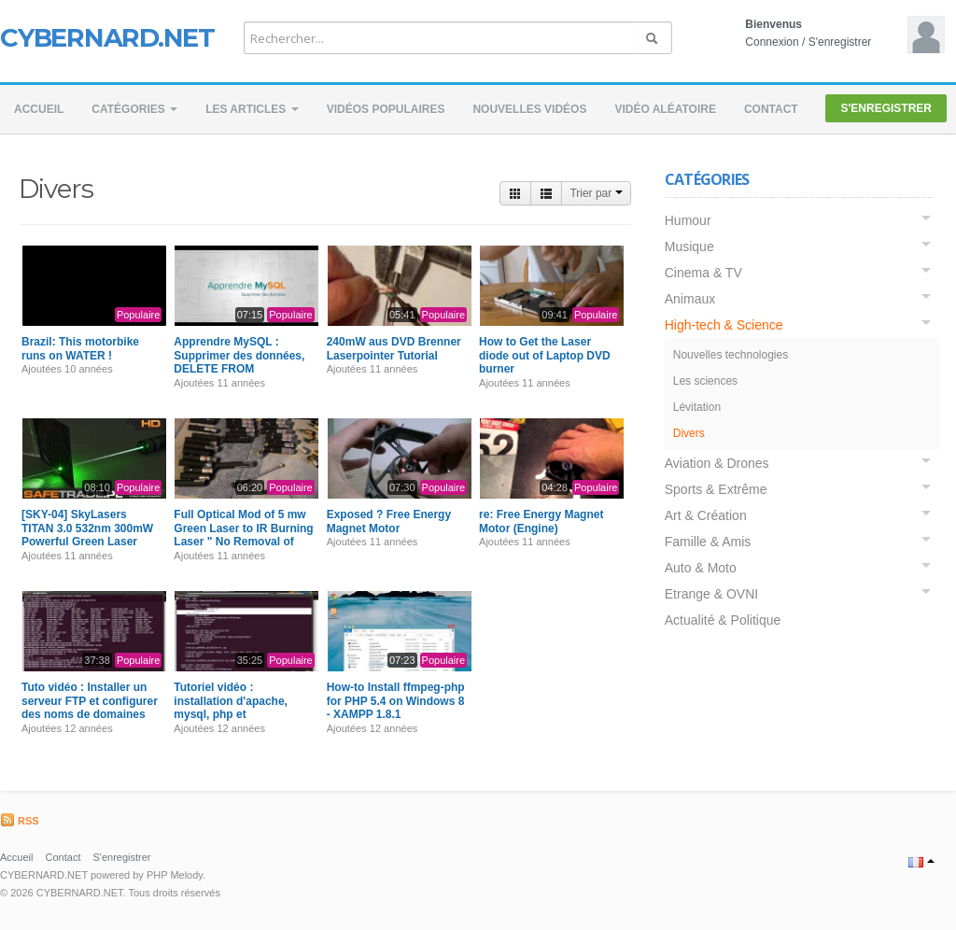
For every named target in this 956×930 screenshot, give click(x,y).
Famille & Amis (708, 541)
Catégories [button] (134, 109)
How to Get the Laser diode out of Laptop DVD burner (545, 355)
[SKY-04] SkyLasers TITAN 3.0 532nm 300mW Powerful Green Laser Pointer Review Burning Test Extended (87, 541)
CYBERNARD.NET (107, 37)
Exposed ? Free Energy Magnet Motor (389, 521)
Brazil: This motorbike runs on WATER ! (80, 348)
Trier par (595, 193)
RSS (19, 820)
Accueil (38, 109)
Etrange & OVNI (711, 593)
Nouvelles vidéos (529, 109)
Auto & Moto (701, 567)
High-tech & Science (724, 324)
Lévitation (697, 407)
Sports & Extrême (716, 489)
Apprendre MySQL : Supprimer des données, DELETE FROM (239, 355)
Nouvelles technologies (730, 354)
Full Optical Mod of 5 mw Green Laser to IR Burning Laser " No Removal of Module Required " (243, 534)
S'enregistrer (840, 42)
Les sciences (705, 381)
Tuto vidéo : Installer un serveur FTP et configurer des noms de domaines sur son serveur (89, 707)
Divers (689, 433)
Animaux (690, 298)
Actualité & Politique (723, 620)
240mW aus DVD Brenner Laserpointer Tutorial (394, 348)
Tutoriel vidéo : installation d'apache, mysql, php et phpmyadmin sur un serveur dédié (231, 714)
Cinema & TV (703, 272)
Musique (689, 246)
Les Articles (252, 109)
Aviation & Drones (717, 463)
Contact (771, 109)
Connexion (771, 42)
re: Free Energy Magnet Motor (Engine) (541, 521)
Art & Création (706, 515)
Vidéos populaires (386, 109)
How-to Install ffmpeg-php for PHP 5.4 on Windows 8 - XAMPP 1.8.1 (396, 701)
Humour (688, 220)
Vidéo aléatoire (664, 109)
